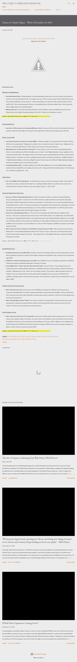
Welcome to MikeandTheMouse (21, 3)
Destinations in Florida (44, 116)
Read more (71, 478)
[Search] (69, 3)
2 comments (12, 478)
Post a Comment (14, 562)
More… (58, 10)
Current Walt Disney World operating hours (16, 10)
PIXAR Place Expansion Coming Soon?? (20, 623)
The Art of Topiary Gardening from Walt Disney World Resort (30, 457)
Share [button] (4, 342)
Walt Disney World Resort (27, 339)
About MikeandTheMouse (43, 10)
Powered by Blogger (38, 654)
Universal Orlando (9, 339)
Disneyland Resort (43, 336)
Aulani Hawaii (13, 336)
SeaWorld (54, 336)
